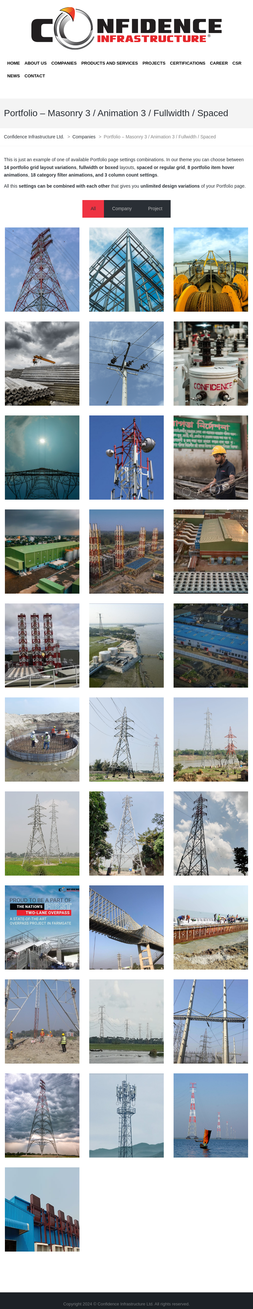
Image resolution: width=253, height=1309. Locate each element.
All (93, 208)
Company (122, 208)
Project (155, 208)
